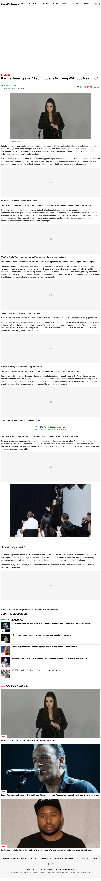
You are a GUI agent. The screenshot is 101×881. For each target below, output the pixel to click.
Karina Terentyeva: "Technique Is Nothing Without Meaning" (28, 740)
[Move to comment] (98, 87)
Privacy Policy (68, 869)
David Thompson (9, 85)
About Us (31, 869)
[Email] (94, 87)
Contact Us (41, 869)
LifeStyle (75, 4)
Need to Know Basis (45, 427)
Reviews (55, 4)
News (23, 4)
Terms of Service (54, 869)
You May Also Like (17, 685)
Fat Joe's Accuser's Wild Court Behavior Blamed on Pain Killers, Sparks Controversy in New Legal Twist (49, 658)
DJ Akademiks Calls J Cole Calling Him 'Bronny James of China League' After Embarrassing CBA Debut (46, 850)
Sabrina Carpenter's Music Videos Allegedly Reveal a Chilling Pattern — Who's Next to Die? (45, 647)
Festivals (86, 4)
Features (32, 4)
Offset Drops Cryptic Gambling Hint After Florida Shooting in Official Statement (41, 635)
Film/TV (65, 4)
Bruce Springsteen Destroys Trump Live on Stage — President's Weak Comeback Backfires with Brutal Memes (52, 623)
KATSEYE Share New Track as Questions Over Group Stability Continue (37, 670)
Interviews (44, 4)
